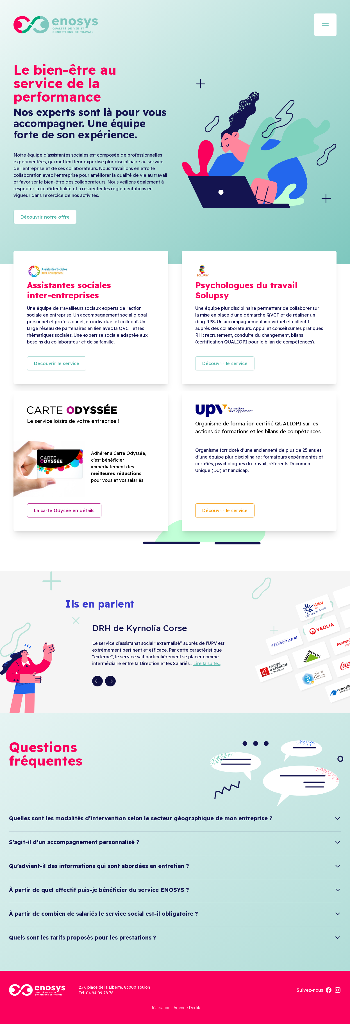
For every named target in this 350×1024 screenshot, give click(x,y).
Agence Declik (187, 1007)
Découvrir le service (56, 363)
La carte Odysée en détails (64, 510)
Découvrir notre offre (45, 217)
